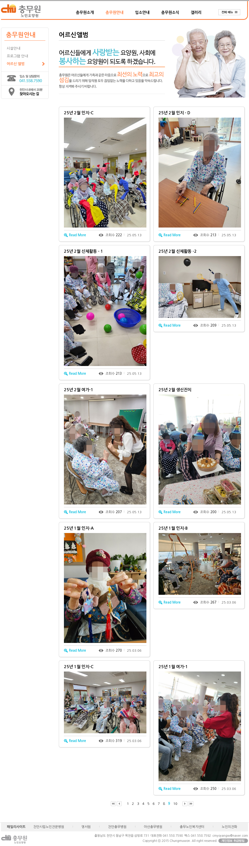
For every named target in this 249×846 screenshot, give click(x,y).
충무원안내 (114, 12)
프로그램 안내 (17, 56)
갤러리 (196, 12)
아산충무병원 (153, 826)
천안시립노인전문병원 (48, 826)
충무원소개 (85, 12)
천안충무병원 (117, 826)
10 (175, 803)
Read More (75, 235)
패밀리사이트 (16, 826)
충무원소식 (170, 12)
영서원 (86, 826)
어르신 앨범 (15, 64)
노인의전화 (229, 826)
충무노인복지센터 (192, 826)
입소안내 (142, 12)
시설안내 (13, 48)
